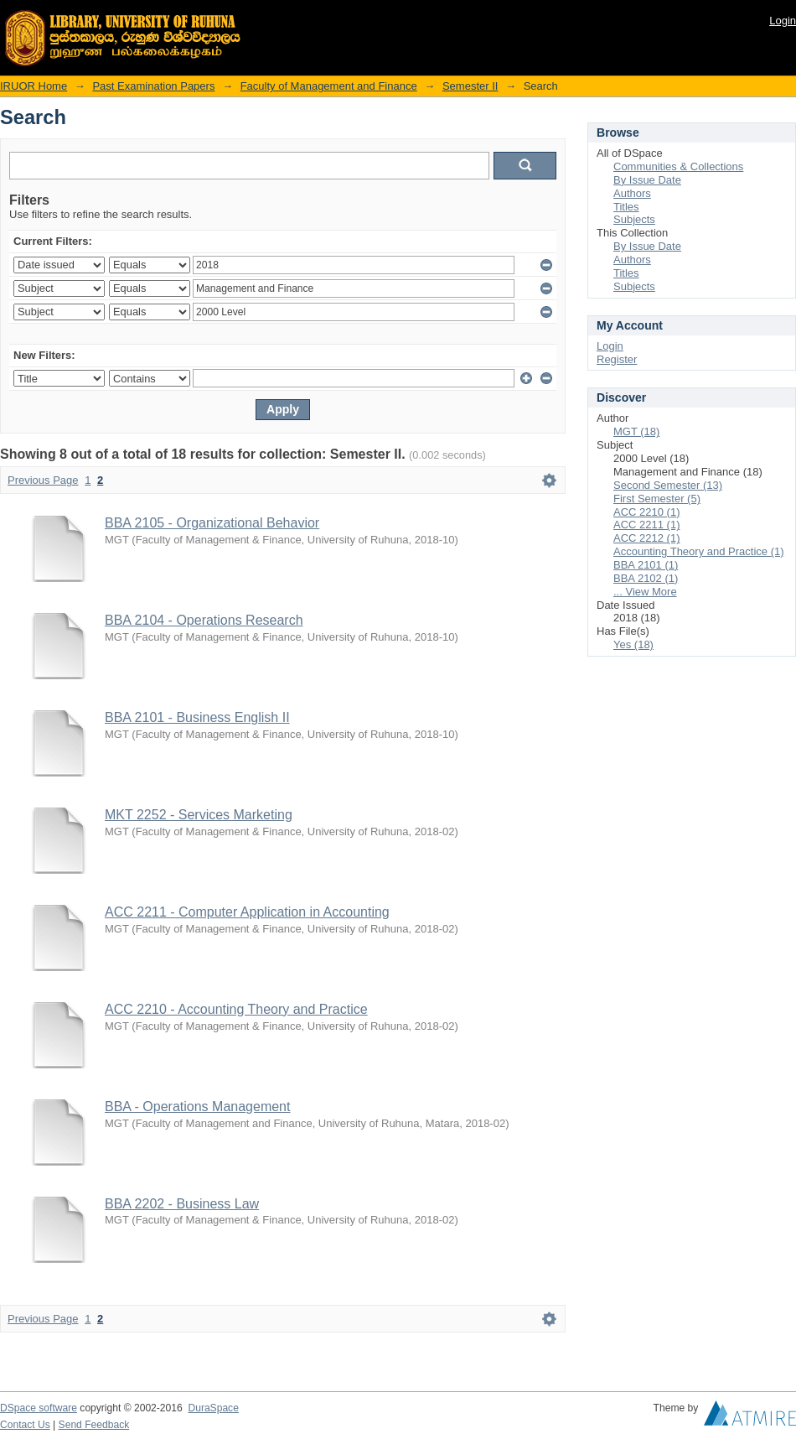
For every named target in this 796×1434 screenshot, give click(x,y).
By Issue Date (647, 180)
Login (782, 20)
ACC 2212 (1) (646, 538)
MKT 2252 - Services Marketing (198, 815)
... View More (645, 591)
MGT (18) (636, 431)
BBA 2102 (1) (645, 578)
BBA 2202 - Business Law (182, 1204)
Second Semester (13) (667, 485)
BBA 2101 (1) (645, 565)
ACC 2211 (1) (646, 524)
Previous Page (43, 480)
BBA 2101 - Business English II (197, 717)
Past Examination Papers (153, 86)
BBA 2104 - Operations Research (204, 620)
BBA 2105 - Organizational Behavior (212, 523)
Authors (632, 193)
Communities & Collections (678, 166)
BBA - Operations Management (197, 1106)
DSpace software (38, 1408)
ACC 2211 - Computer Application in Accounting (247, 912)
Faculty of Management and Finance (328, 86)
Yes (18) (633, 644)
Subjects (634, 219)
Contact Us (25, 1425)
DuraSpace (213, 1408)
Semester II (470, 86)
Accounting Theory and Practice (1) (698, 551)
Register (617, 359)
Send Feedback (94, 1425)
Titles (626, 206)
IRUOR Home (33, 86)
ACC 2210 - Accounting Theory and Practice (236, 1009)
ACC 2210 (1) (646, 512)
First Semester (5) (656, 498)
